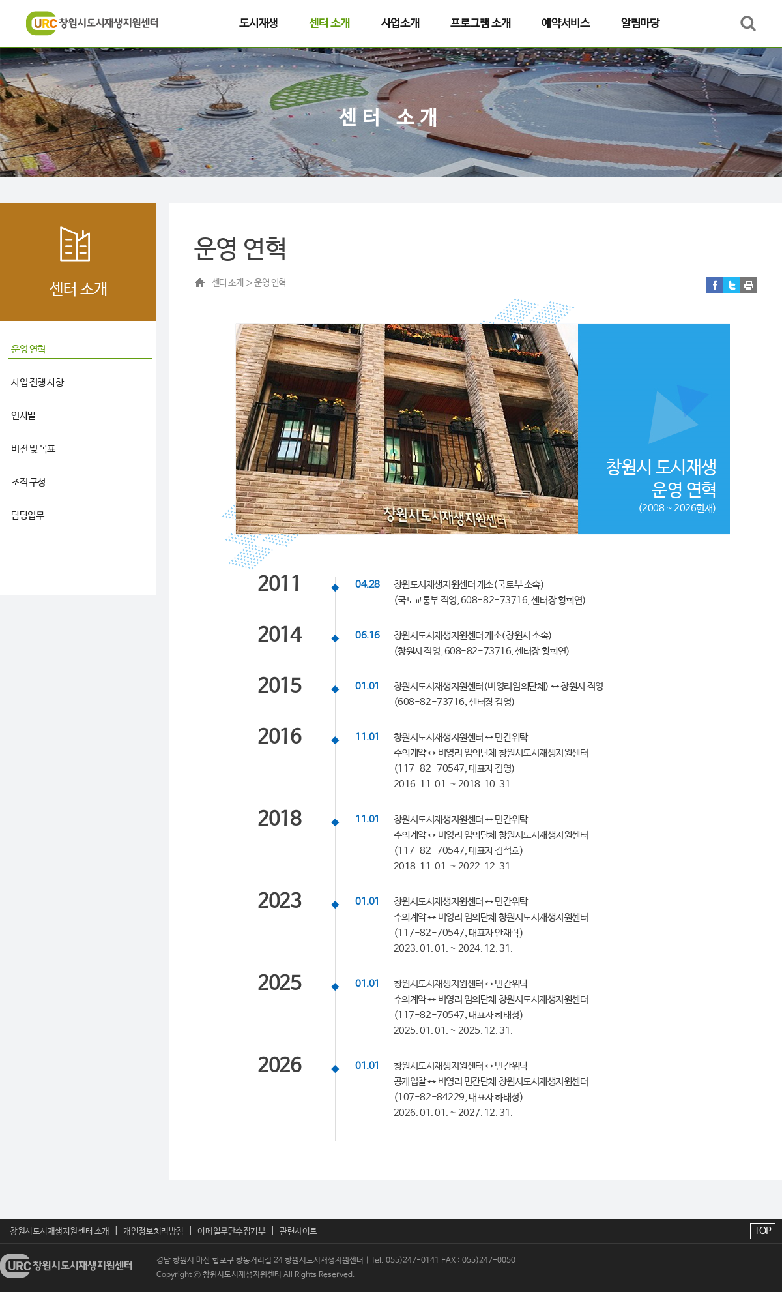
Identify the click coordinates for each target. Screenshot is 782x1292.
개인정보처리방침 (153, 1232)
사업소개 (400, 23)
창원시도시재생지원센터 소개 (59, 1232)
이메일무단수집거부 (231, 1232)
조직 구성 (28, 482)
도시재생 (258, 23)
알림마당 (640, 23)
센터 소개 (329, 23)
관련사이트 (298, 1232)
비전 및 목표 (33, 449)
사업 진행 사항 (37, 382)
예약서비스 (566, 23)
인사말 (23, 415)
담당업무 (27, 515)
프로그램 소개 (480, 23)
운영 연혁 (28, 349)
